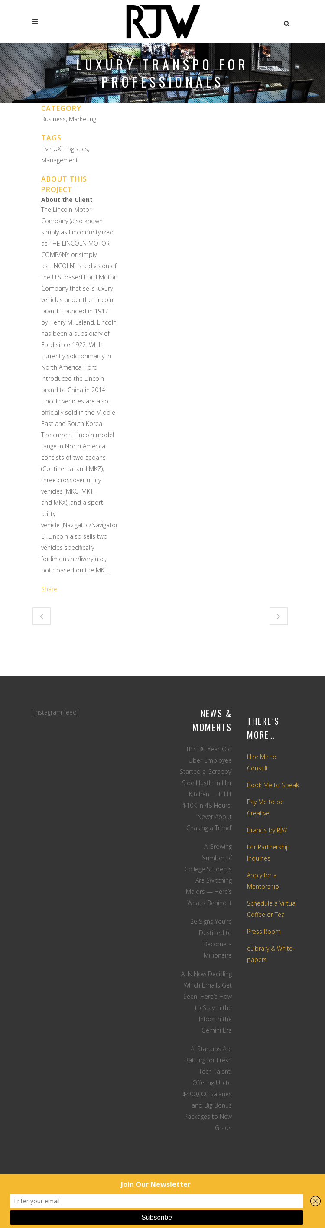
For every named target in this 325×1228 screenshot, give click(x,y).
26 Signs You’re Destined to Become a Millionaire (211, 938)
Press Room (264, 931)
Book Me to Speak (273, 785)
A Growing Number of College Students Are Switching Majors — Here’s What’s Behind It (208, 874)
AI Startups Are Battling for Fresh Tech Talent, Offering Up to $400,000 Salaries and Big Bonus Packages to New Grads (207, 1088)
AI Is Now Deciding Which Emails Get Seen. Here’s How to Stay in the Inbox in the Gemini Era (206, 1002)
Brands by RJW (267, 830)
